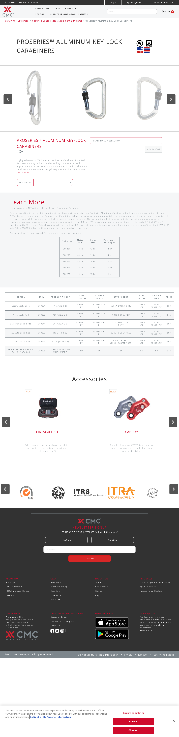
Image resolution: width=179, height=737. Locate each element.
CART (168, 12)
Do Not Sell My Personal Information (98, 654)
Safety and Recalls (164, 654)
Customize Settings (133, 712)
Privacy (128, 654)
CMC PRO (10, 20)
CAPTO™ (131, 432)
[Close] (173, 721)
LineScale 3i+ (47, 432)
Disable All (133, 721)
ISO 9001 (143, 654)
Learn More (23, 172)
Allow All (133, 729)
